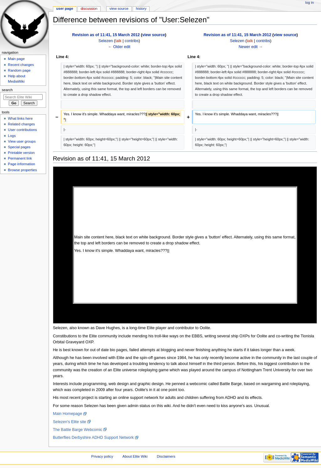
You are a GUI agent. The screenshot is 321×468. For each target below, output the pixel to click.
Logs (12, 136)
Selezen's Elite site (69, 422)
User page (64, 8)
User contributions (22, 130)
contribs (132, 41)
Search (7, 90)
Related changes (21, 124)
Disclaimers (166, 456)
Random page (19, 70)
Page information (21, 164)
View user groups (21, 141)
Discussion (89, 8)
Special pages (19, 147)
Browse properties (22, 170)
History (141, 8)
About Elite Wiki (135, 456)
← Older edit (119, 47)
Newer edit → (251, 47)
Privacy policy (102, 456)
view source (153, 35)
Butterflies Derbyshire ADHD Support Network (93, 437)
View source (118, 8)
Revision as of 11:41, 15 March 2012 (106, 35)
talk (118, 41)
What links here (20, 118)
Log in (309, 2)
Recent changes (21, 65)
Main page (16, 59)
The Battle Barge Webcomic (78, 429)
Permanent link (20, 158)
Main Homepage (67, 413)
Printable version (21, 153)
